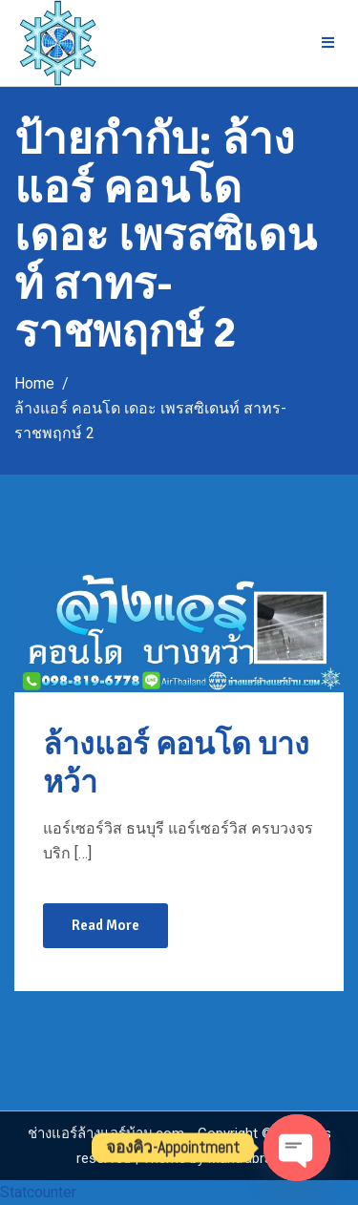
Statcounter (38, 1192)
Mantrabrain (245, 1158)
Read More (105, 925)
